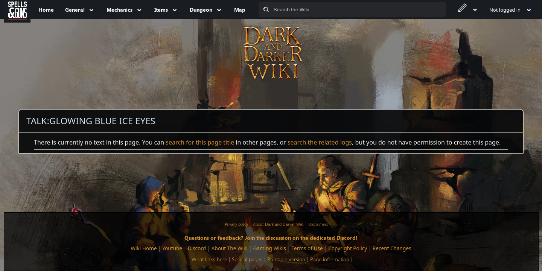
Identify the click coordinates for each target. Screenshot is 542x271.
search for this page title (200, 142)
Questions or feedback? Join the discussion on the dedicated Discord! (271, 237)
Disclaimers (318, 224)
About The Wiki (230, 248)
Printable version (286, 259)
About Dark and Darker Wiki (278, 224)
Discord (197, 248)
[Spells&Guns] (17, 9)
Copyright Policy (347, 248)
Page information (329, 259)
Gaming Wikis (269, 248)
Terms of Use (307, 248)
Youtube (172, 248)
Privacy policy (236, 224)
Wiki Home (144, 248)
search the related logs (320, 142)
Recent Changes (392, 248)
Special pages (247, 259)
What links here (209, 259)
